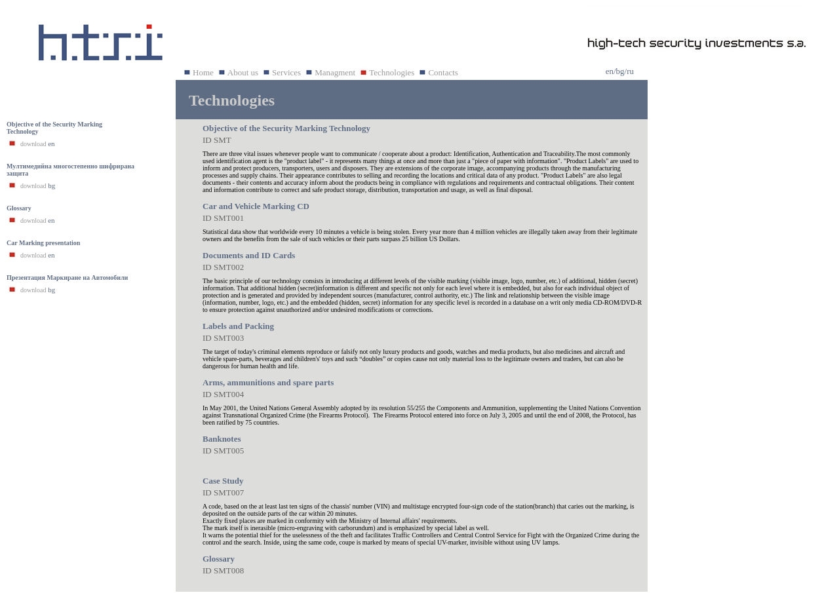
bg (620, 71)
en (610, 71)
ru (630, 71)
